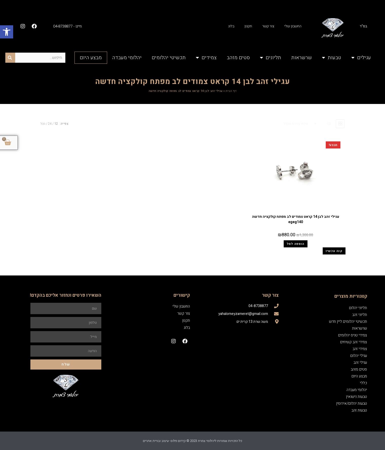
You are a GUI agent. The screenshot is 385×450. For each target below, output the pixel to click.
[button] (6, 31)
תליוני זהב (359, 314)
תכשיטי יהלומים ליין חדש (348, 321)
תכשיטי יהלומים (169, 57)
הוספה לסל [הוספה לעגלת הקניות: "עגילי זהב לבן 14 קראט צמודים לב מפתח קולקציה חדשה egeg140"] (295, 244)
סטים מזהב (238, 57)
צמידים (206, 58)
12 (56, 123)
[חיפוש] (10, 58)
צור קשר (268, 26)
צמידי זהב (360, 349)
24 (50, 123)
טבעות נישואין (356, 396)
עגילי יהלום (358, 355)
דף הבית (231, 91)
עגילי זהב (295, 210)
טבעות (331, 58)
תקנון (248, 26)
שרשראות (301, 57)
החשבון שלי (292, 26)
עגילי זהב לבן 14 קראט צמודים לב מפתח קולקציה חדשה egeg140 (295, 219)
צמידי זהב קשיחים (353, 342)
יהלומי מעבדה (127, 57)
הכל (43, 123)
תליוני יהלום (358, 308)
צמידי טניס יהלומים (352, 335)
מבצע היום (91, 57)
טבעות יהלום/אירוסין (351, 403)
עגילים (361, 58)
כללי (363, 383)
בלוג (231, 26)
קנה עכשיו (334, 251)
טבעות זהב (359, 410)
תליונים (270, 58)
